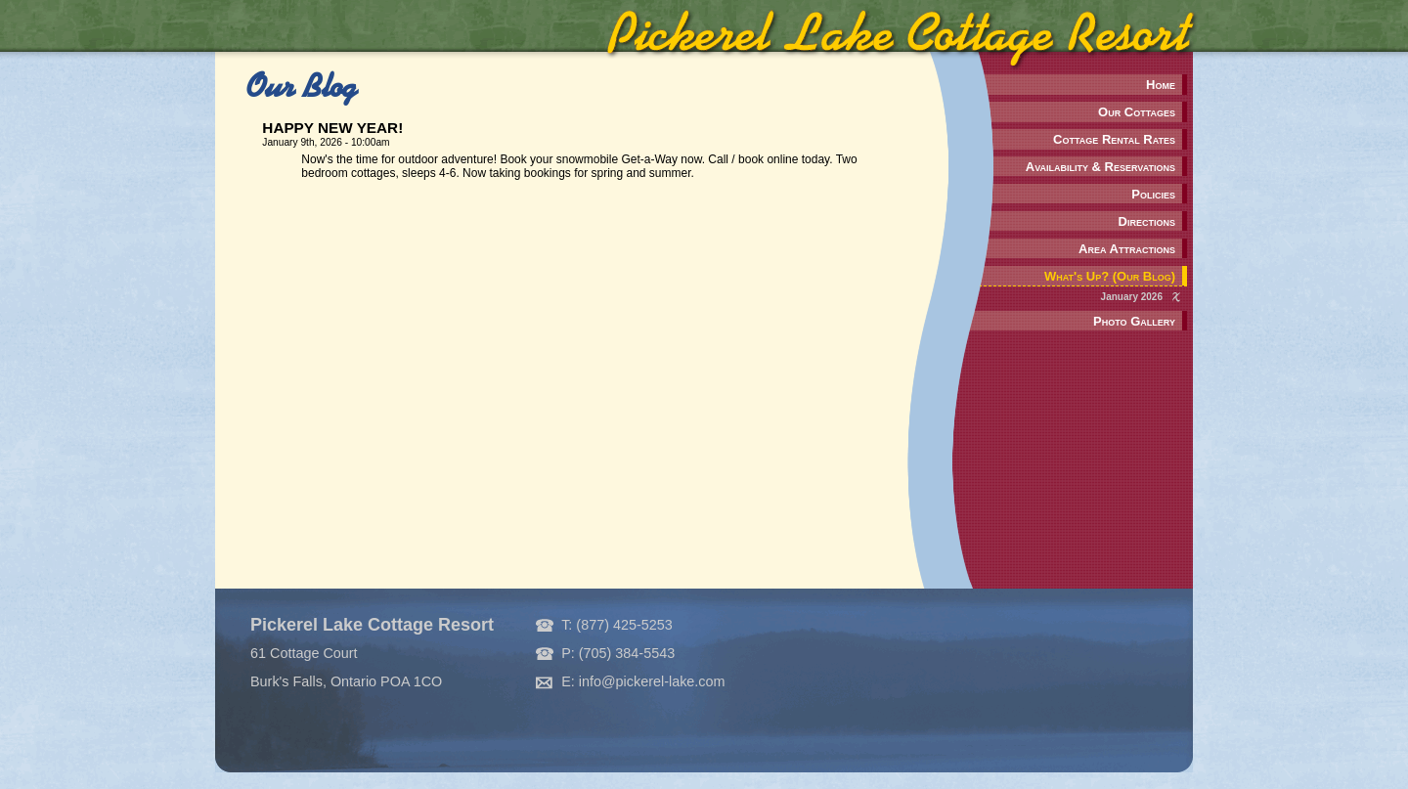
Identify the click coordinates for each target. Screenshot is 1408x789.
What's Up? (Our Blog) (1109, 276)
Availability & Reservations (1100, 166)
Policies (1153, 194)
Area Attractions (1126, 248)
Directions (1147, 221)
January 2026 (1132, 296)
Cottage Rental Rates (1114, 139)
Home (1160, 84)
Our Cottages (1136, 112)
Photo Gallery (1134, 321)
